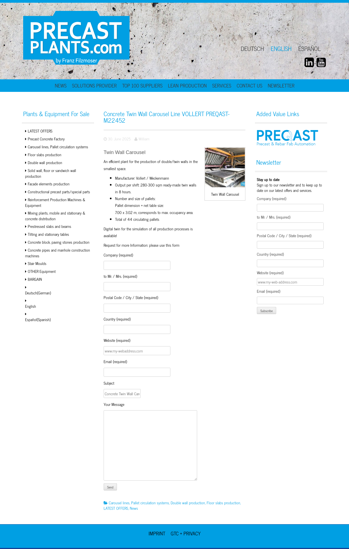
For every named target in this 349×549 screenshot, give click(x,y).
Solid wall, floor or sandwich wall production (50, 173)
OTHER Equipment (42, 271)
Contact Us (249, 85)
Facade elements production (49, 183)
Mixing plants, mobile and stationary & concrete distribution (55, 216)
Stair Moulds (37, 263)
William (144, 138)
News (61, 85)
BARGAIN (35, 279)
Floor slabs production (44, 154)
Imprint (157, 533)
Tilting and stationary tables (48, 234)
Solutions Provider (94, 85)
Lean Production (187, 85)
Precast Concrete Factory (46, 138)
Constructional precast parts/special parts (59, 191)
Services (221, 85)
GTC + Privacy (186, 533)
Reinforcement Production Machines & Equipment (55, 202)
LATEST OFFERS (40, 131)
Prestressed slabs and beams (49, 226)
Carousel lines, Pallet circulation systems (58, 146)
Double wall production (45, 162)
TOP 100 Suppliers (142, 85)
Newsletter (281, 85)
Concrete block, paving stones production (58, 242)
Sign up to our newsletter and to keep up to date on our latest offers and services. (289, 184)
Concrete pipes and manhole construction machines (57, 253)
